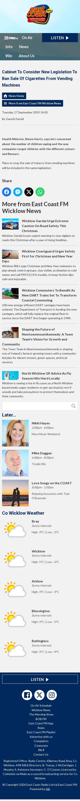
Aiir (48, 789)
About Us (27, 56)
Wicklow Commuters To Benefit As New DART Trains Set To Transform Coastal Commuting (49, 295)
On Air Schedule (41, 705)
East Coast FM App (41, 723)
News (24, 46)
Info (9, 46)
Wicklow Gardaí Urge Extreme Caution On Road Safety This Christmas (45, 226)
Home (10, 37)
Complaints (41, 741)
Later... (9, 415)
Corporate (41, 745)
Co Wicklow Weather (23, 513)
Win (8, 56)
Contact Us (41, 754)
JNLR (41, 750)
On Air (27, 37)
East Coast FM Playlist (41, 732)
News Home (16, 96)
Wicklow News (41, 710)
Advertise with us (41, 736)
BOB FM (41, 719)
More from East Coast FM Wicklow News (35, 103)
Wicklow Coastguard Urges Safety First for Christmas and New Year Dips (38, 256)
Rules (41, 728)
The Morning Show (41, 714)
